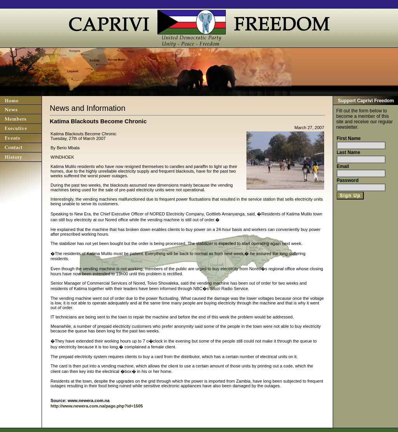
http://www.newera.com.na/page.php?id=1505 (97, 406)
